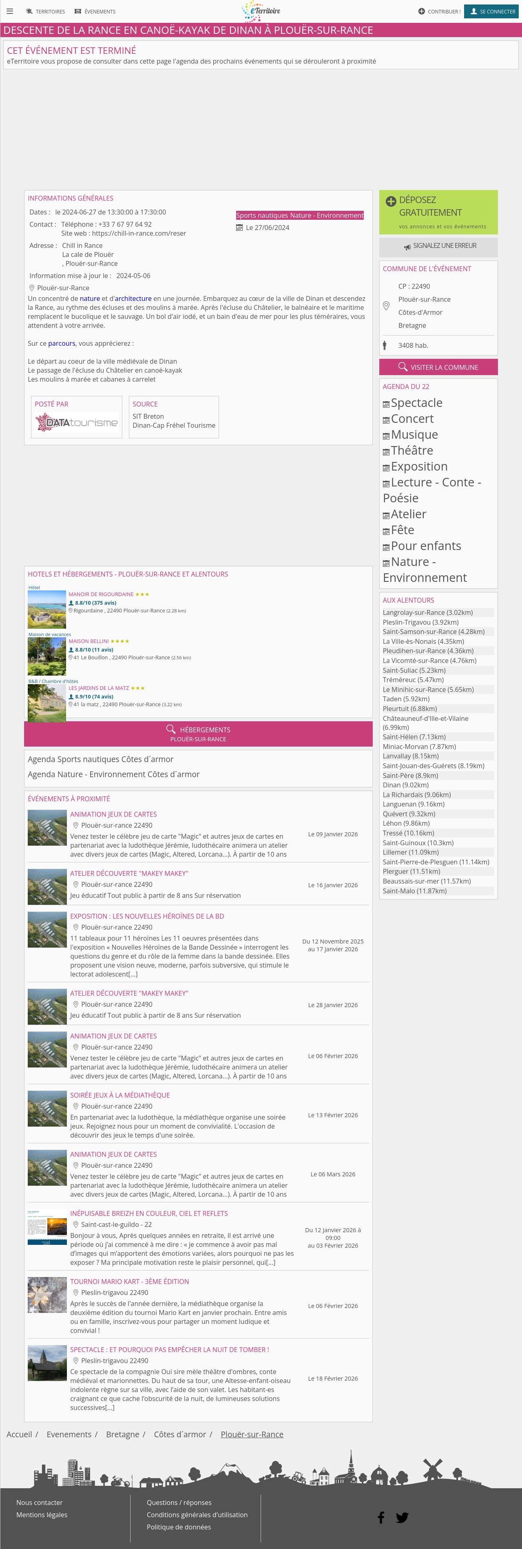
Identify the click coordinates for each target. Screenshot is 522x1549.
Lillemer (395, 852)
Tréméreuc (399, 679)
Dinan (392, 784)
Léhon (392, 823)
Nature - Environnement (327, 215)
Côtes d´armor (180, 1434)
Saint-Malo (399, 890)
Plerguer (396, 871)
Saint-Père (398, 775)
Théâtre (412, 450)
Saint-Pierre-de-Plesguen (420, 861)
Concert (412, 418)
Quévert (395, 813)
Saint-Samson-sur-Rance (420, 631)
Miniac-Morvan (405, 746)
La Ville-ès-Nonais (409, 641)
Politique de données (179, 1526)
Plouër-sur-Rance (424, 299)
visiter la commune (438, 367)
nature (90, 298)
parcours (61, 343)
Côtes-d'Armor (420, 312)
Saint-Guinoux (404, 842)
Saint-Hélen (400, 736)
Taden (392, 698)
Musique (414, 434)
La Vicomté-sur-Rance (416, 660)
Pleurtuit (396, 708)
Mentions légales (41, 1514)
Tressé (393, 833)
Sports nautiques (263, 215)
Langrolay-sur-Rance (414, 612)
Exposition (419, 466)
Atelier (409, 513)
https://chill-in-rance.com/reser (139, 233)
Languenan (400, 804)
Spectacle (417, 402)
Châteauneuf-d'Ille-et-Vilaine (426, 718)
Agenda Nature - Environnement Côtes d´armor (114, 774)
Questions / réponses (179, 1502)
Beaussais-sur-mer (411, 881)
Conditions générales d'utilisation (197, 1514)
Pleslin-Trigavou (407, 622)
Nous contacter (39, 1502)
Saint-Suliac (400, 670)
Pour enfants (426, 545)
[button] (438, 212)
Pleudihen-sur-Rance (414, 650)
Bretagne (412, 325)
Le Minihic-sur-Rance (414, 689)
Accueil (19, 1434)
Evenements (69, 1434)
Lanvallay (397, 755)
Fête (402, 529)
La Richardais (403, 794)
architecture (133, 298)
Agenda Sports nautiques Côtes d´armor (100, 759)
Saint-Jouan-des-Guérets (420, 765)
